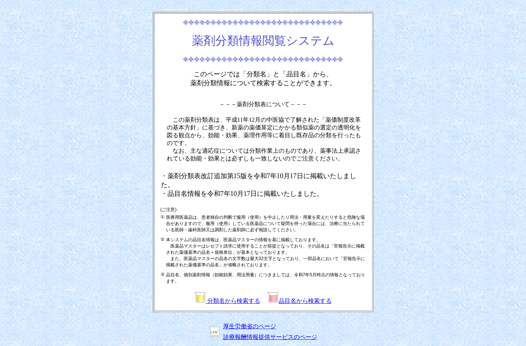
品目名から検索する (300, 301)
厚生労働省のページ (249, 326)
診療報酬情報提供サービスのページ (270, 337)
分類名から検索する (227, 301)
